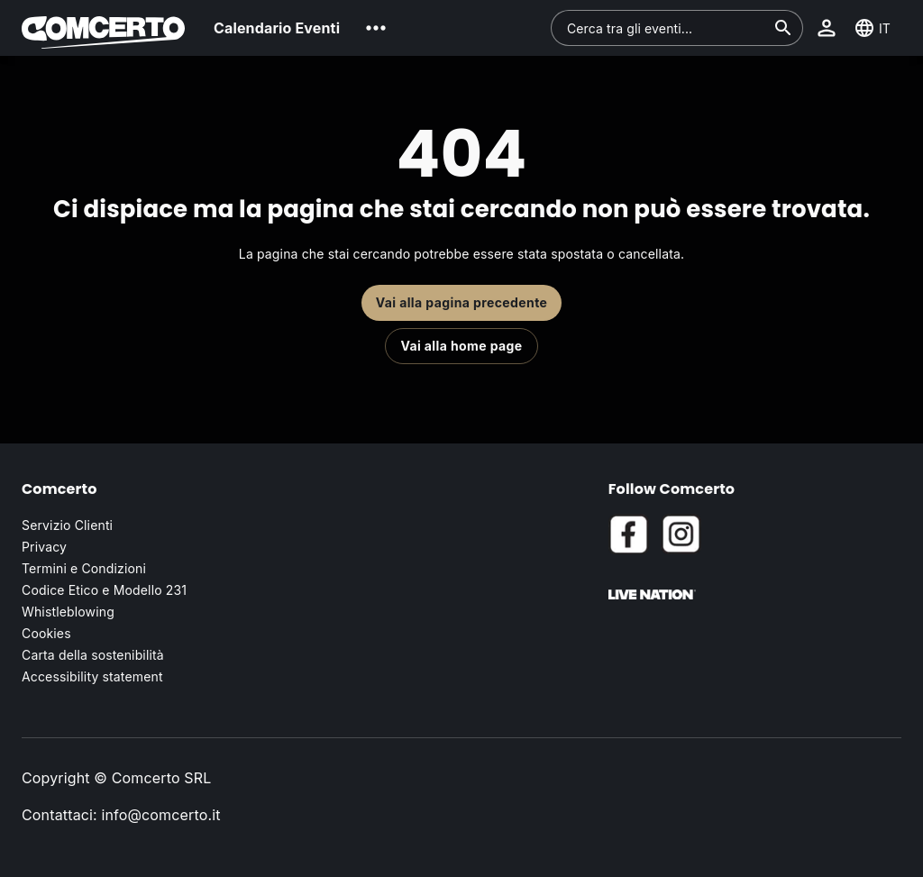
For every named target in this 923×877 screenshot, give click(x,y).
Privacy (44, 546)
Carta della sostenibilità (93, 654)
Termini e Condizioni (84, 568)
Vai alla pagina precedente (462, 302)
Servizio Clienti (67, 525)
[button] (376, 28)
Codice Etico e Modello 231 (104, 590)
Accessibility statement (92, 676)
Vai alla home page (461, 345)
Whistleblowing (68, 611)
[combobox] (666, 28)
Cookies (46, 633)
